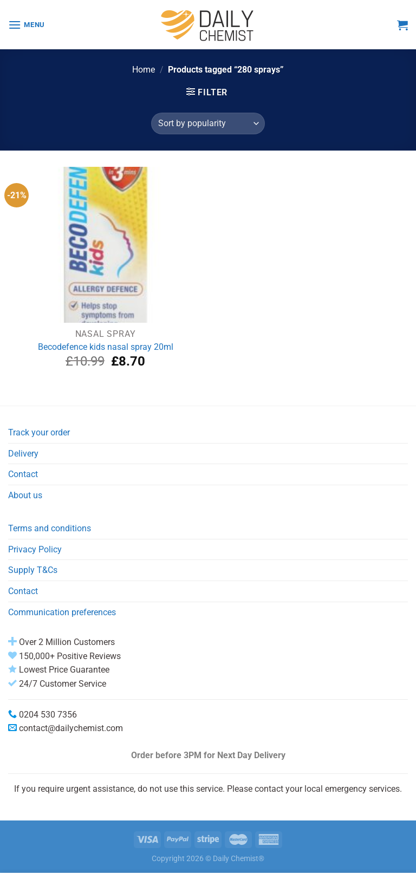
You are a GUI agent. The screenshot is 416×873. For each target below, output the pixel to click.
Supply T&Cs (32, 570)
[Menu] (26, 24)
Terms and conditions (49, 528)
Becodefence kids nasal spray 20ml (105, 347)
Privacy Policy (35, 549)
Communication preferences (62, 612)
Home (143, 69)
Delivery (23, 453)
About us (25, 495)
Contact (23, 474)
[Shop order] (208, 123)
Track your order (39, 432)
